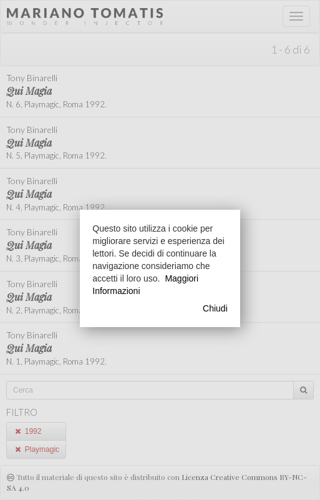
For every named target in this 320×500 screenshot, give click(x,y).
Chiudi (215, 308)
